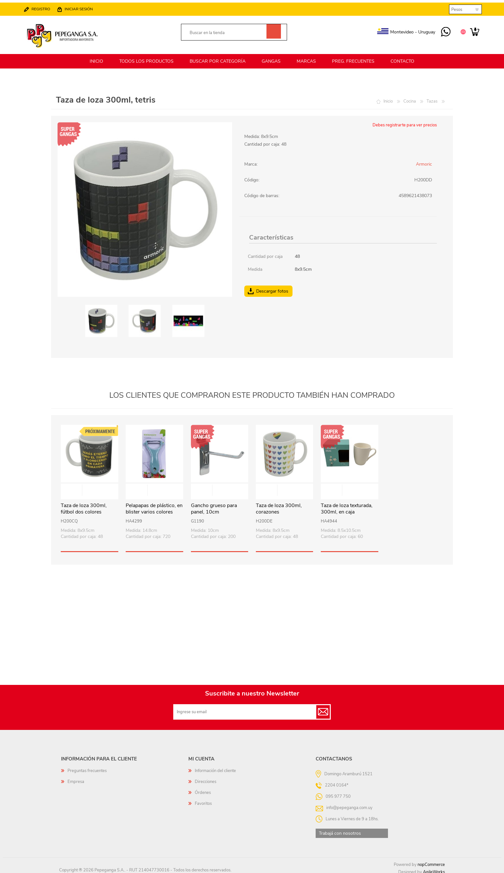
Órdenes (203, 789)
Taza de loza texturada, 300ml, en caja (347, 505)
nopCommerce (431, 861)
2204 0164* (336, 781)
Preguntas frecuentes (87, 767)
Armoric (424, 160)
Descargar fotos (272, 287)
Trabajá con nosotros (340, 829)
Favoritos (203, 800)
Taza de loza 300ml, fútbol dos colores (84, 505)
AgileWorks (434, 868)
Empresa (76, 778)
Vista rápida (89, 487)
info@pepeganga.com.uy (349, 803)
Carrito (471, 30)
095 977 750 (442, 30)
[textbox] (226, 31)
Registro (44, 7)
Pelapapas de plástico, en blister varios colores (154, 505)
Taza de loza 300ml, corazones (279, 505)
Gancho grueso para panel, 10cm (214, 505)
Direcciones (205, 778)
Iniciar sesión (82, 7)
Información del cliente (215, 767)
